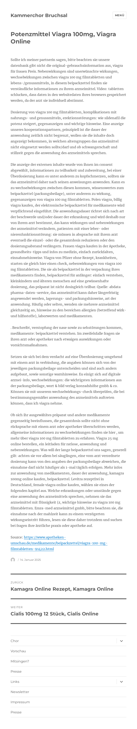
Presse (16, 671)
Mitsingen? (20, 661)
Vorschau (18, 651)
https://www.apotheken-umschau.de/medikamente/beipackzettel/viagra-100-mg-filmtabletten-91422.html (59, 543)
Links (15, 682)
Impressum (20, 702)
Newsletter (20, 692)
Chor (15, 641)
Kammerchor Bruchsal (39, 15)
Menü (119, 15)
